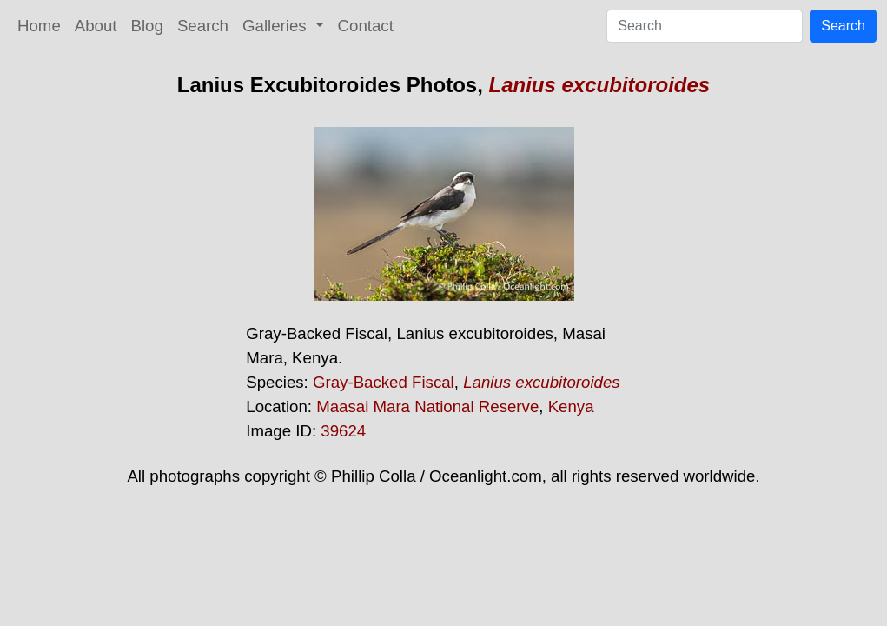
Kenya (571, 406)
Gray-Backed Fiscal (383, 382)
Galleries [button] (276, 26)
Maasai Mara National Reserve (427, 406)
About (96, 26)
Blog (147, 26)
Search (202, 26)
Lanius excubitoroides (600, 85)
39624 (343, 431)
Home (39, 26)
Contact (366, 26)
